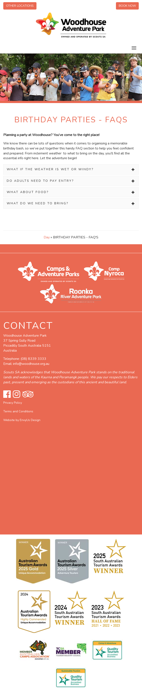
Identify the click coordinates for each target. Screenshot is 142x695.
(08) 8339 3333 (33, 358)
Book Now (127, 6)
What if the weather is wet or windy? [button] (71, 169)
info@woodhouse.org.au (31, 363)
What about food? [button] (71, 192)
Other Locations (20, 6)
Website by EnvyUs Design (21, 420)
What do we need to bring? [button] (71, 203)
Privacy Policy (12, 403)
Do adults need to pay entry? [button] (71, 181)
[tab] (71, 169)
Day (47, 237)
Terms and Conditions (18, 411)
